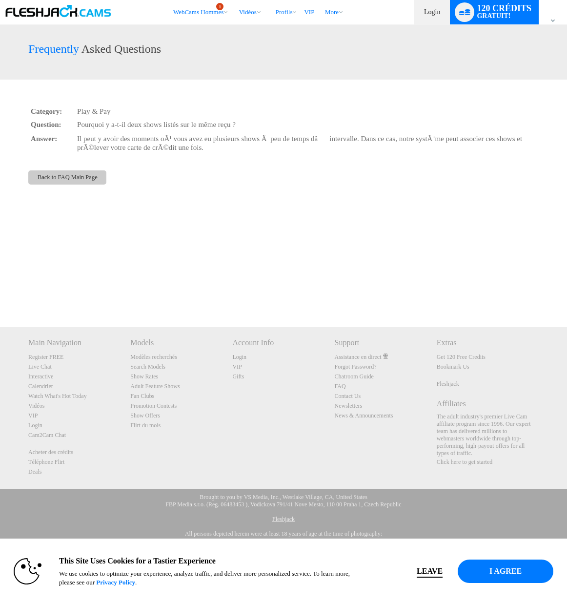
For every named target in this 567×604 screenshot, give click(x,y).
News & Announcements (364, 415)
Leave (414, 571)
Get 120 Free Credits (461, 357)
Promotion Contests (153, 405)
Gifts (238, 376)
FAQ (340, 386)
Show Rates (144, 376)
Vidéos (248, 12)
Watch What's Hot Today (57, 396)
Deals (34, 471)
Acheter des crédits (50, 452)
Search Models (147, 366)
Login (432, 12)
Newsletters (349, 405)
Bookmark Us (453, 366)
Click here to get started (465, 461)
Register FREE (45, 357)
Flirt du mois (145, 425)
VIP (309, 12)
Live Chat (40, 366)
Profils (284, 12)
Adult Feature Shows (155, 386)
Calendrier (40, 386)
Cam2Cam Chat (47, 435)
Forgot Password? (356, 366)
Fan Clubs (142, 396)
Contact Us (348, 396)
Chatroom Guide (354, 376)
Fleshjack (448, 383)
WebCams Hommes (198, 9)
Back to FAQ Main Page (68, 177)
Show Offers (145, 415)
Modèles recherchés (153, 357)
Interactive (40, 376)
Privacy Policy (127, 582)
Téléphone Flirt (46, 461)
